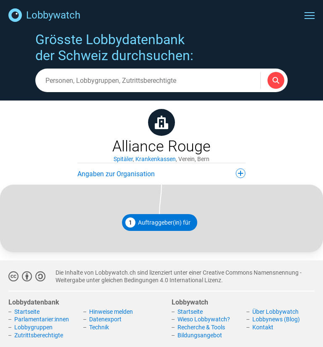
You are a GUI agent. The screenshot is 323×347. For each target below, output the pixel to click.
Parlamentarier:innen (41, 319)
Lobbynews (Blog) (276, 319)
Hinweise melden (111, 311)
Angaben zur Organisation (161, 173)
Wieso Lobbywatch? (203, 319)
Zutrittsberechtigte (38, 335)
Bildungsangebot (199, 335)
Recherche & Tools (201, 327)
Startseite (27, 311)
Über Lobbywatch (275, 311)
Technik (99, 327)
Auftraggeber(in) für (158, 222)
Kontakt (262, 327)
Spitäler (123, 159)
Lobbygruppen (33, 327)
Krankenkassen (155, 159)
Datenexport (105, 319)
